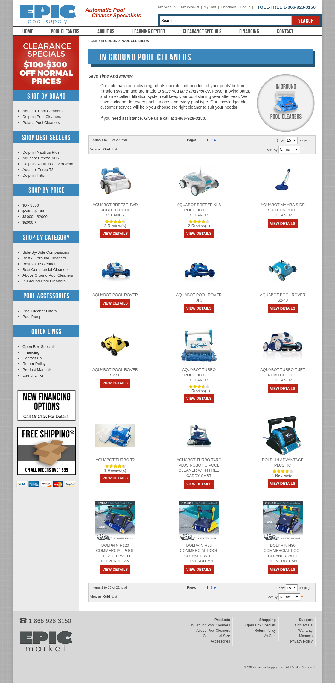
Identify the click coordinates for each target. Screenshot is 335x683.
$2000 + (29, 222)
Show (280, 140)
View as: (96, 149)
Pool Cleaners (65, 31)
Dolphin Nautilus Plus (41, 152)
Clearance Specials (202, 31)
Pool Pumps (32, 316)
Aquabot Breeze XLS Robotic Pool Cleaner (199, 209)
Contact (285, 31)
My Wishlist (190, 7)
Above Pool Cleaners (213, 631)
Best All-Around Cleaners (44, 258)
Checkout (228, 7)
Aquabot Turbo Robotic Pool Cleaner (199, 374)
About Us (105, 31)
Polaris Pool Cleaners (41, 122)
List (114, 149)
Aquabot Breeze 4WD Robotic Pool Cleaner (115, 209)
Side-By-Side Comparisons (45, 252)
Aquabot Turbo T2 (115, 460)
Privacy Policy (301, 641)
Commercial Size (216, 636)
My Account (167, 7)
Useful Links (33, 375)
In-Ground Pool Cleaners (44, 281)
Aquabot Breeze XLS (40, 158)
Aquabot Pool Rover (115, 295)
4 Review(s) (283, 475)
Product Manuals (37, 369)
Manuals (306, 636)
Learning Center (148, 31)
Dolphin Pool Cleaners (41, 116)
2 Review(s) (115, 225)
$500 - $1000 (33, 211)
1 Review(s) (199, 390)
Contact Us (32, 358)
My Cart (210, 7)
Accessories (220, 641)
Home (27, 31)
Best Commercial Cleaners (45, 269)
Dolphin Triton (34, 175)
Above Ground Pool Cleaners (47, 275)
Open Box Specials (39, 346)
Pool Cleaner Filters (39, 311)
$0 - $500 (30, 205)
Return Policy (33, 363)
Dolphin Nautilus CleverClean (47, 164)
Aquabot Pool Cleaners (42, 111)
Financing (249, 31)
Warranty (305, 631)
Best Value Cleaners (40, 264)
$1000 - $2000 (35, 216)
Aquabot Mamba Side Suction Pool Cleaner (283, 209)
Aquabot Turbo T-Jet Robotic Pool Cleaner (282, 374)
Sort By (272, 149)
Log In (245, 7)
